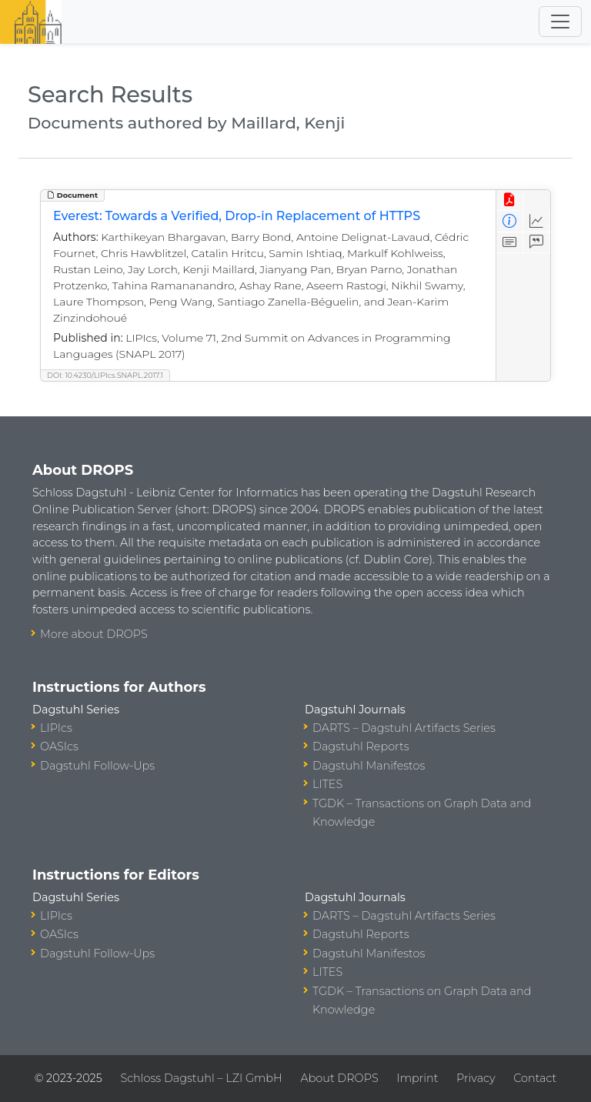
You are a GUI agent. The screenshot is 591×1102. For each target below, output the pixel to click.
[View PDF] (509, 200)
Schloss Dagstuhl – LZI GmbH (201, 1078)
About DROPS (339, 1078)
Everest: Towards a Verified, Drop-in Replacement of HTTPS (236, 216)
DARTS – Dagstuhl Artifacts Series (404, 728)
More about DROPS (94, 634)
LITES (327, 784)
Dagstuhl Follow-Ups (97, 766)
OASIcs (59, 746)
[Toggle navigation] (560, 21)
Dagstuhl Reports (360, 746)
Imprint (417, 1078)
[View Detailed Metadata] (509, 221)
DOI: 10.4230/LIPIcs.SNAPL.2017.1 (105, 375)
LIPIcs (56, 728)
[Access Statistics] (536, 221)
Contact (534, 1078)
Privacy (475, 1078)
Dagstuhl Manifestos (368, 766)
